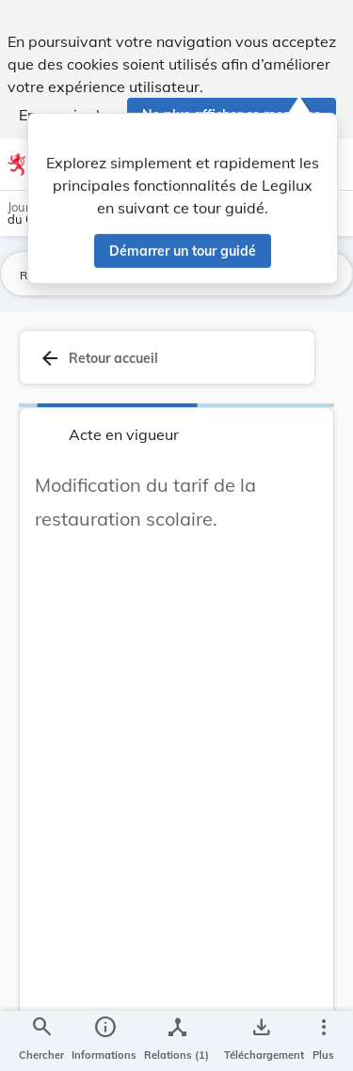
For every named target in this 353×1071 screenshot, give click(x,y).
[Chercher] (41, 1041)
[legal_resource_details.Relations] (176, 1041)
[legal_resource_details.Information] (104, 1041)
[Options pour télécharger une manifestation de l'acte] (260, 1041)
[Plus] (323, 1041)
